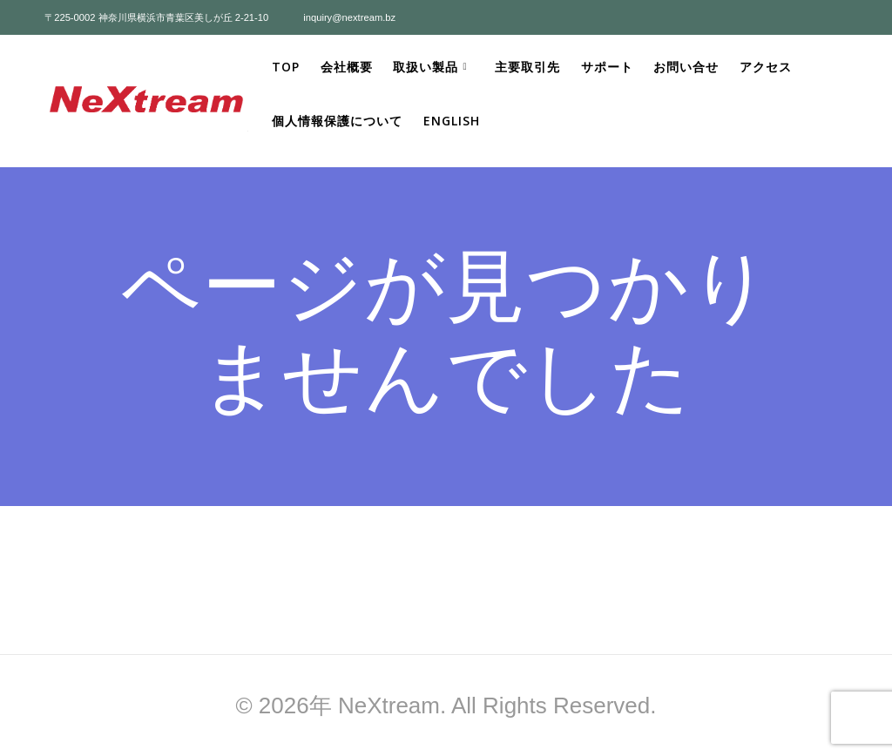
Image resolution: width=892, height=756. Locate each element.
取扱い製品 (425, 66)
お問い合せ (686, 66)
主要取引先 (527, 66)
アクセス (766, 66)
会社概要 (347, 66)
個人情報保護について (337, 120)
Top (286, 66)
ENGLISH (451, 120)
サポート (607, 66)
